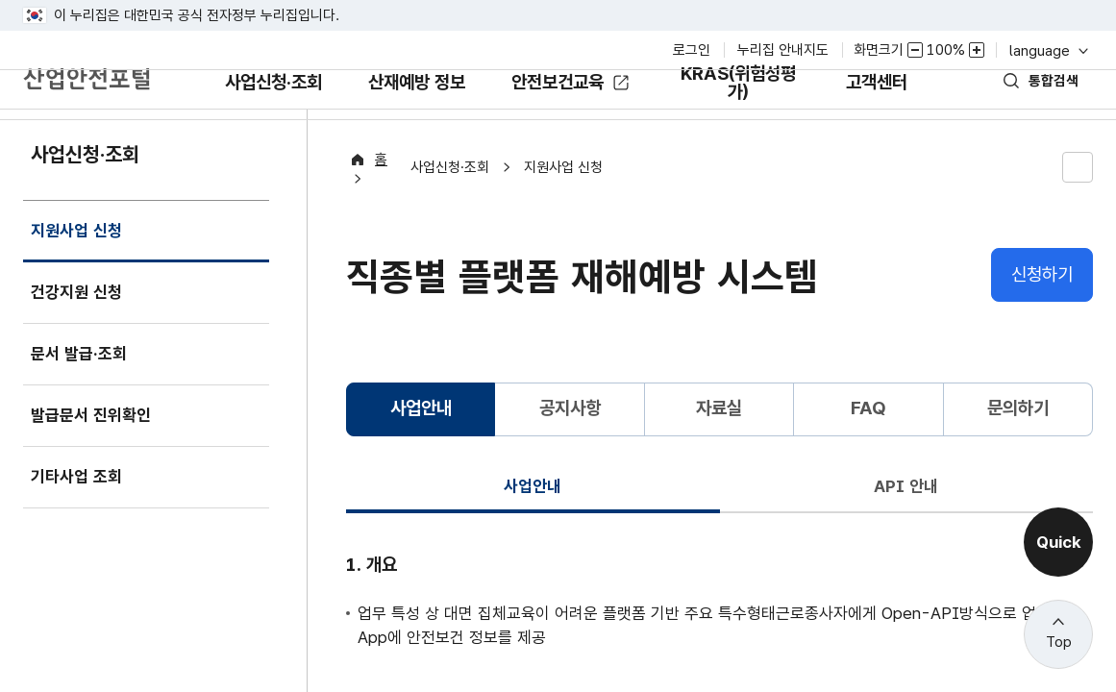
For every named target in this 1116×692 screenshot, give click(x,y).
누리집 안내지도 (783, 50)
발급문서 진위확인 (98, 453)
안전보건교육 (565, 109)
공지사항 (570, 439)
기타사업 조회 (82, 515)
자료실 (719, 439)
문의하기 (1017, 439)
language (1047, 50)
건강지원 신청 (82, 330)
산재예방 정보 (417, 123)
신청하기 (1042, 304)
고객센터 (894, 123)
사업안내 (532, 516)
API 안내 (906, 516)
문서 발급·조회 (84, 392)
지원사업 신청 (81, 280)
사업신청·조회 (256, 123)
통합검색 (1041, 108)
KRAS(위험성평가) (747, 118)
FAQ (868, 439)
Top (1059, 642)
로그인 (691, 50)
